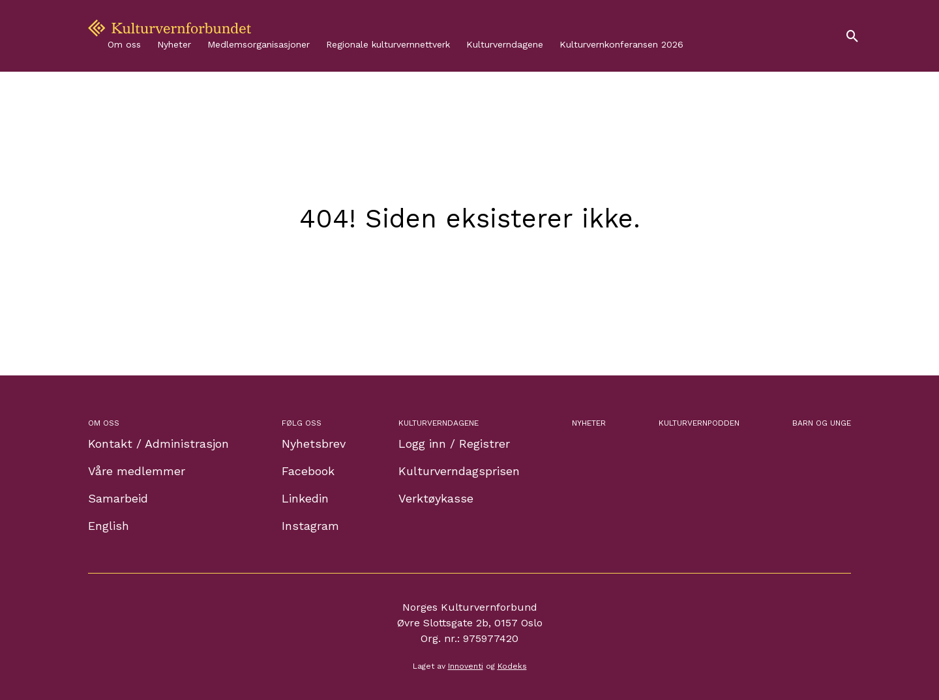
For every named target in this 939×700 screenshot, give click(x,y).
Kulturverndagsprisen (459, 471)
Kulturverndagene (504, 44)
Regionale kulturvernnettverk (388, 44)
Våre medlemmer (136, 471)
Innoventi (465, 666)
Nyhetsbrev (314, 443)
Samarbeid (118, 498)
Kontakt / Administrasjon (158, 443)
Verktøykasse (435, 498)
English (108, 525)
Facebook (308, 471)
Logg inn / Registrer (454, 443)
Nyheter (174, 44)
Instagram (310, 525)
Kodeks (512, 666)
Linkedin (305, 498)
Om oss (124, 44)
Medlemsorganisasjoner (258, 44)
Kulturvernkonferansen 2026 (621, 44)
